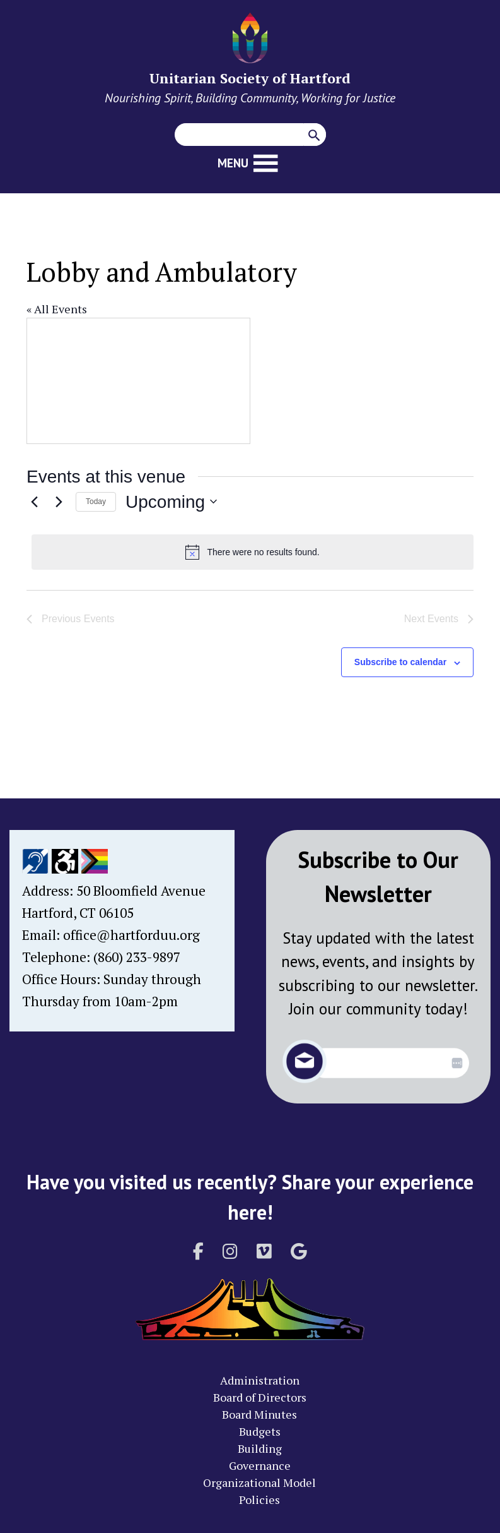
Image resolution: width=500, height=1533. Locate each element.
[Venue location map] (138, 381)
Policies (259, 1499)
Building (260, 1448)
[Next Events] (58, 501)
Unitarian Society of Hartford (250, 78)
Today (96, 501)
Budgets (260, 1431)
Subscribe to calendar (400, 662)
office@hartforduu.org (131, 935)
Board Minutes (259, 1414)
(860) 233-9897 (136, 957)
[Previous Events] (34, 501)
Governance (260, 1465)
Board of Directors (259, 1397)
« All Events (56, 308)
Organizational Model (259, 1482)
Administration (259, 1380)
